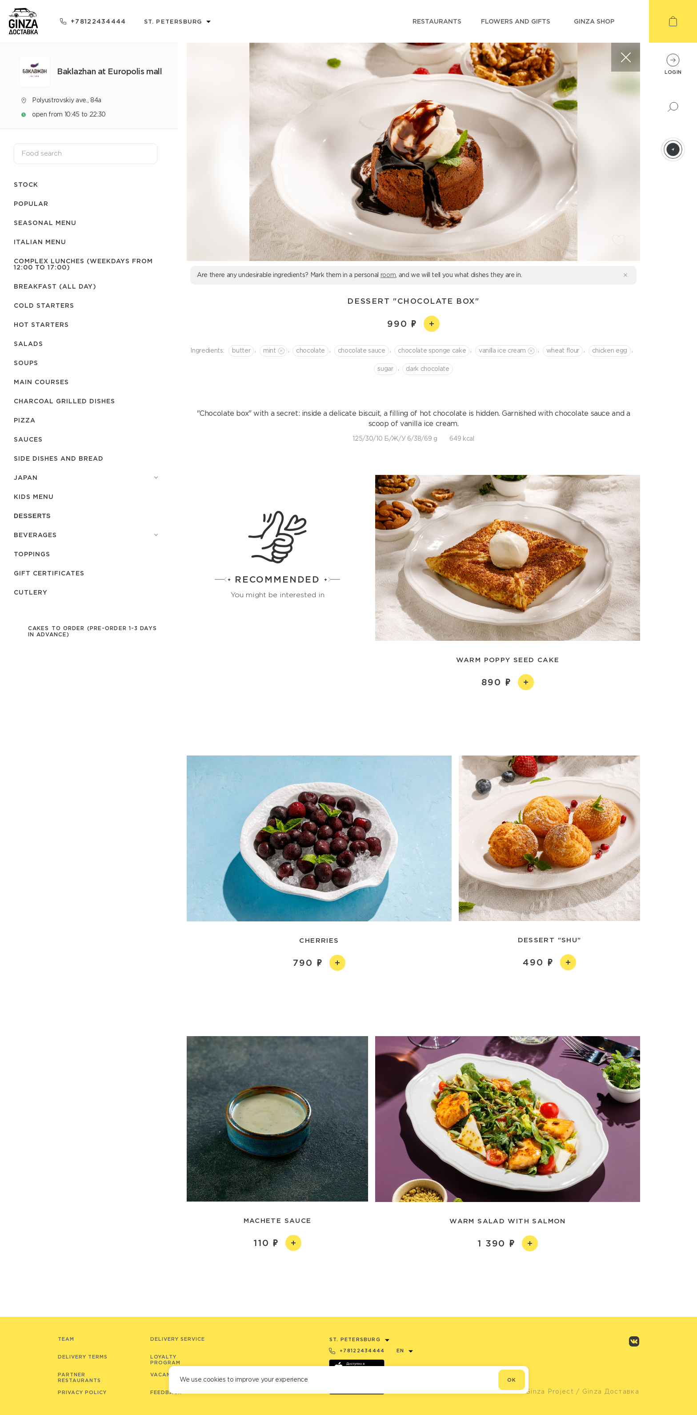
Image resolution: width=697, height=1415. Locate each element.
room (388, 274)
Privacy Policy (82, 1392)
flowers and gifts (515, 21)
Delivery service (177, 1339)
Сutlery (31, 592)
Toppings (32, 554)
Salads (28, 343)
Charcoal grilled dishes (64, 401)
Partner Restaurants (79, 1377)
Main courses (41, 381)
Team (66, 1339)
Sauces (28, 439)
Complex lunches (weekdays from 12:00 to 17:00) (83, 263)
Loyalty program (165, 1359)
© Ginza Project (545, 1391)
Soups (26, 362)
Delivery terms (83, 1356)
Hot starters (41, 324)
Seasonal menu (45, 222)
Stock (26, 184)
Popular (31, 203)
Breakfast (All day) (55, 286)
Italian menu (40, 241)
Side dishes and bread (59, 458)
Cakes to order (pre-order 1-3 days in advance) (92, 631)
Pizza (25, 420)
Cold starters (44, 305)
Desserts (32, 515)
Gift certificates (49, 573)
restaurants (437, 21)
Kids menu (34, 496)
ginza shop (594, 21)
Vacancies (167, 1374)
